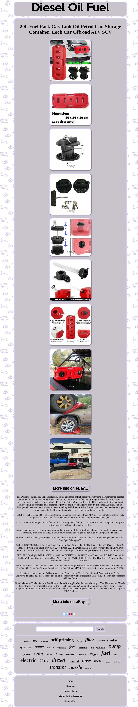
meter (98, 661)
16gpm (93, 654)
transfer (58, 667)
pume (39, 647)
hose (86, 660)
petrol (50, 647)
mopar (108, 662)
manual (74, 661)
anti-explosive (97, 647)
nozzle (75, 667)
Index (70, 681)
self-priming (62, 639)
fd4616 (27, 654)
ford (72, 647)
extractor (44, 641)
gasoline (26, 647)
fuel (105, 653)
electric (28, 660)
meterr (38, 654)
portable (83, 647)
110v (44, 660)
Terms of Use (70, 701)
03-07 (117, 661)
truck (88, 668)
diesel (58, 660)
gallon (49, 654)
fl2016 (59, 654)
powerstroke (107, 640)
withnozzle (61, 648)
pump (115, 646)
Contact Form (70, 691)
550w (35, 641)
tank (116, 655)
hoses (79, 641)
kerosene (81, 654)
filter (89, 639)
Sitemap (70, 686)
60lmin (27, 641)
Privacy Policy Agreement (70, 696)
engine (70, 654)
